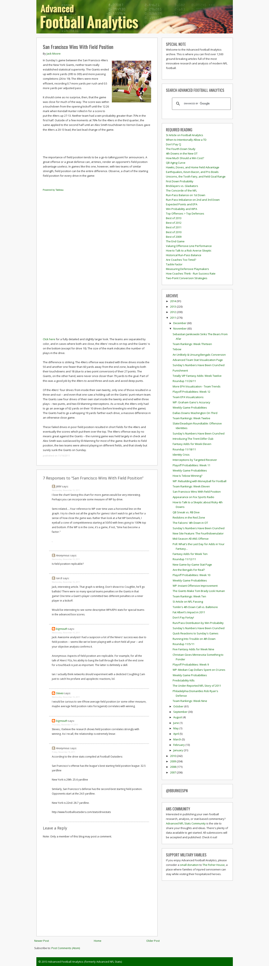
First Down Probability (179, 181)
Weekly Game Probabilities (190, 407)
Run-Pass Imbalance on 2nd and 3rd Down (193, 200)
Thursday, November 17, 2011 (65, 724)
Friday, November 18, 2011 (63, 752)
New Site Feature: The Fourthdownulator (198, 533)
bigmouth (61, 629)
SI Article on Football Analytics (184, 135)
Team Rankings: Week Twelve (191, 418)
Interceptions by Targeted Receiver (195, 460)
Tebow (177, 349)
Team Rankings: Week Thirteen (192, 344)
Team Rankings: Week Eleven (191, 486)
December (180, 323)
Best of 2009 (173, 237)
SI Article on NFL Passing (188, 601)
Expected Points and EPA (181, 204)
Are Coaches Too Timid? (181, 260)
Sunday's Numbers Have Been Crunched (198, 365)
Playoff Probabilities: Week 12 (191, 392)
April (176, 734)
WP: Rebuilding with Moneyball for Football (199, 481)
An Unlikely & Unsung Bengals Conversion (199, 354)
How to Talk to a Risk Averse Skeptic (188, 250)
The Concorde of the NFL (181, 190)
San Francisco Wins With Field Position (78, 46)
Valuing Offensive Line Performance (189, 246)
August (178, 717)
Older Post (153, 941)
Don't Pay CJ (173, 144)
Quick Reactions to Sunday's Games (195, 633)
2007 (173, 772)
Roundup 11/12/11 (184, 559)
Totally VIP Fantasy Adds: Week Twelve (197, 376)
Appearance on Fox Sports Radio (193, 497)
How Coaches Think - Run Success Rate (190, 273)
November (180, 328)
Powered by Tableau (53, 190)
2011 (173, 317)
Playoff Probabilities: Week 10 (191, 575)
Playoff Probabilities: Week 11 (191, 465)
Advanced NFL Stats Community (186, 823)
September (180, 712)
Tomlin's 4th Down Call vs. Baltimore (195, 607)
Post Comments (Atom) (65, 948)
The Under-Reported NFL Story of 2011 (197, 685)
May (176, 728)
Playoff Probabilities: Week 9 (191, 664)
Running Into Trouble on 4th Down (194, 639)
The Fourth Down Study (180, 149)
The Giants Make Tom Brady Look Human (199, 591)
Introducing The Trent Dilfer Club (193, 439)
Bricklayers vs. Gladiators (182, 186)
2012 (173, 312)
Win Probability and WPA (181, 209)
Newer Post (41, 941)
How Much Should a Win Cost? (185, 158)
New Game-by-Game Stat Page (192, 564)
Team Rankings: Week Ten (189, 596)
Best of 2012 (173, 223)
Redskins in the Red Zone (189, 517)
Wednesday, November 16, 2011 (66, 490)
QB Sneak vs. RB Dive (186, 512)
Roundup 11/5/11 (183, 644)
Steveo (60, 693)
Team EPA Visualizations (188, 397)
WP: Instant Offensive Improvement (195, 586)
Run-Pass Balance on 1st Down (185, 195)
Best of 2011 (173, 227)
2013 (173, 306)
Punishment (180, 370)
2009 (173, 761)
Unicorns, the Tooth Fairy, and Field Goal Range (196, 176)
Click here (49, 339)
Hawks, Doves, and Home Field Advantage (192, 167)
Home (97, 941)
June (176, 723)
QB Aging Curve (175, 163)
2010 (173, 756)
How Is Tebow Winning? (187, 476)
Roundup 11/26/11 (184, 381)
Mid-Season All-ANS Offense (191, 538)
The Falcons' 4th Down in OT (190, 523)
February (179, 745)
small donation (189, 865)
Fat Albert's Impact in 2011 (189, 612)
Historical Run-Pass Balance (183, 255)
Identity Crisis (181, 454)
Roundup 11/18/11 (184, 449)
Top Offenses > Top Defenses (185, 213)
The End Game (175, 241)
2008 (173, 767)
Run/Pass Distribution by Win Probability (198, 623)
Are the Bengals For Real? (189, 570)
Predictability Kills (184, 680)
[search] (201, 103)
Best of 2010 (173, 232)
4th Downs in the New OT (182, 153)
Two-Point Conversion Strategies (186, 278)
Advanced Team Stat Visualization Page (198, 360)
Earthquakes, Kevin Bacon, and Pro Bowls (192, 172)
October (178, 706)
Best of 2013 (173, 218)
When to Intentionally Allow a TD (186, 140)
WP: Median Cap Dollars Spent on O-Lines (199, 670)
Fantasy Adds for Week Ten (190, 554)
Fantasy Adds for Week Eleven (192, 444)
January (178, 750)
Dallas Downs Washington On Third (195, 413)
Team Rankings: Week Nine (190, 701)
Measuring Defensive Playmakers (187, 269)
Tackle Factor (174, 264)
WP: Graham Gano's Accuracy (191, 402)
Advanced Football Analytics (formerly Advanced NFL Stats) (85, 961)
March (177, 739)
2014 (173, 301)
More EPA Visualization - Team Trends (197, 386)
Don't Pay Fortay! (183, 617)
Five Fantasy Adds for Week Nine (193, 649)
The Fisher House (214, 865)
